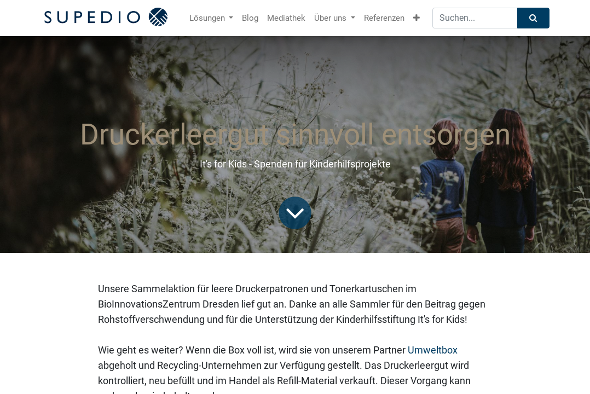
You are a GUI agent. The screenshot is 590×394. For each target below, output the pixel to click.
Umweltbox (433, 350)
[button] (416, 18)
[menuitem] (250, 18)
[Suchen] (533, 18)
